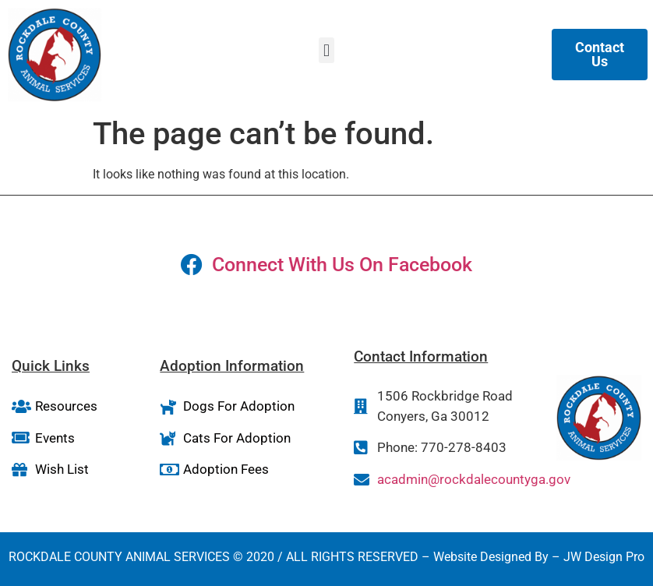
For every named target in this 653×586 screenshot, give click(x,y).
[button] (326, 50)
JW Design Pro (603, 556)
